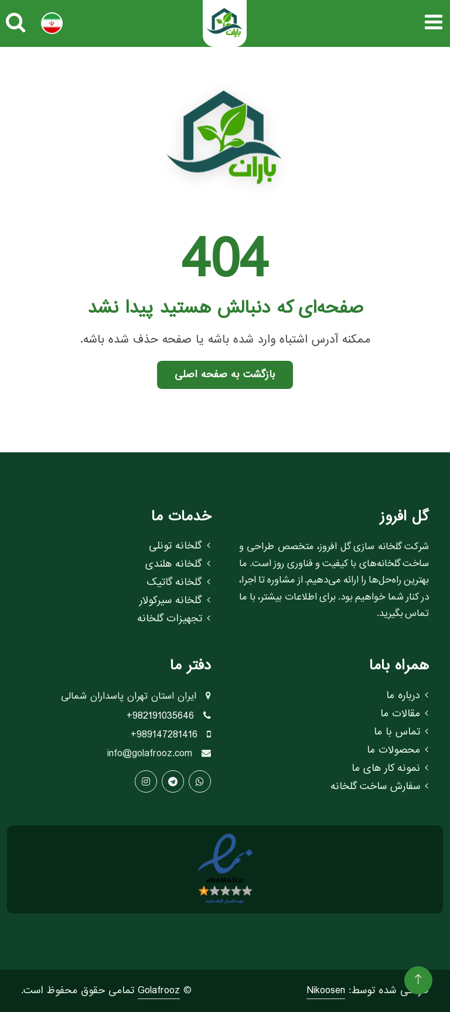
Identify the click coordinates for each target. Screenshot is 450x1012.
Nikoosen (325, 991)
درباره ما (407, 695)
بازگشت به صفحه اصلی (225, 375)
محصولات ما (397, 750)
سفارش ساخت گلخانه (379, 786)
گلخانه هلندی (177, 564)
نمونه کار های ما (390, 768)
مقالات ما (404, 714)
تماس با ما (401, 732)
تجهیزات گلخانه (173, 619)
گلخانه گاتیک (178, 582)
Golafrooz (159, 991)
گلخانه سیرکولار (174, 600)
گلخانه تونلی (179, 546)
